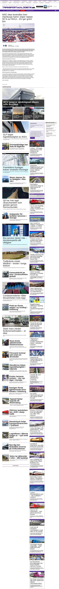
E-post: (31, 127)
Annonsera (17, 10)
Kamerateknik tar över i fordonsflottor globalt (49, 133)
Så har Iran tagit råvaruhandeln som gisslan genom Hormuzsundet (50, 126)
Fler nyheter (15, 480)
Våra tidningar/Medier (30, 10)
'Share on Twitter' (4, 84)
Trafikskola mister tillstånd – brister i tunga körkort (50, 128)
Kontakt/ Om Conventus (10, 10)
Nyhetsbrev (23, 10)
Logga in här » (42, 195)
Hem (3, 10)
